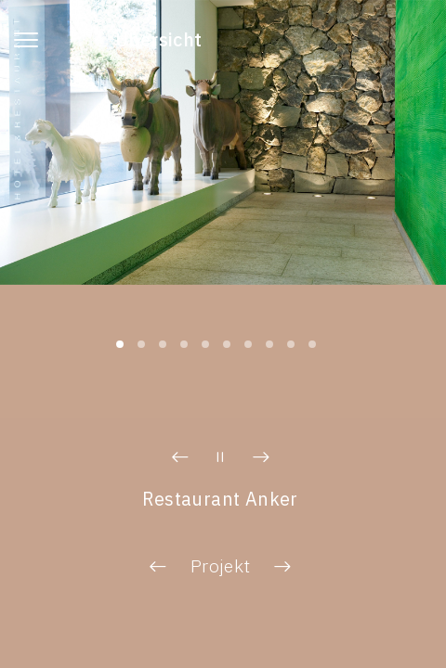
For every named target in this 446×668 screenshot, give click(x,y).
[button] (180, 457)
